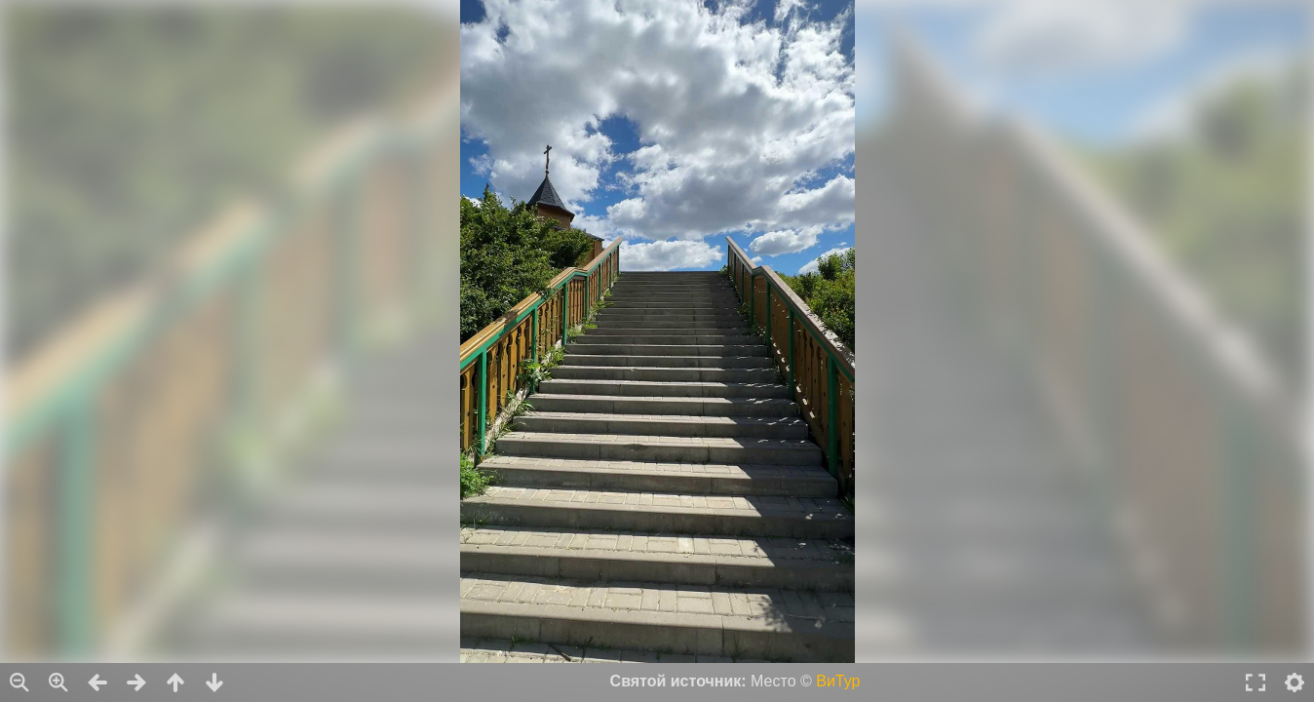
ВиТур (838, 681)
